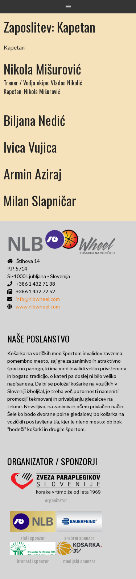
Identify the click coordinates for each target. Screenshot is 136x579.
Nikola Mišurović (42, 68)
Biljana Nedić (34, 119)
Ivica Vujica (30, 146)
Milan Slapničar (40, 200)
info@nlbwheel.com (38, 299)
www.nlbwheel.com (38, 306)
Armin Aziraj (33, 173)
